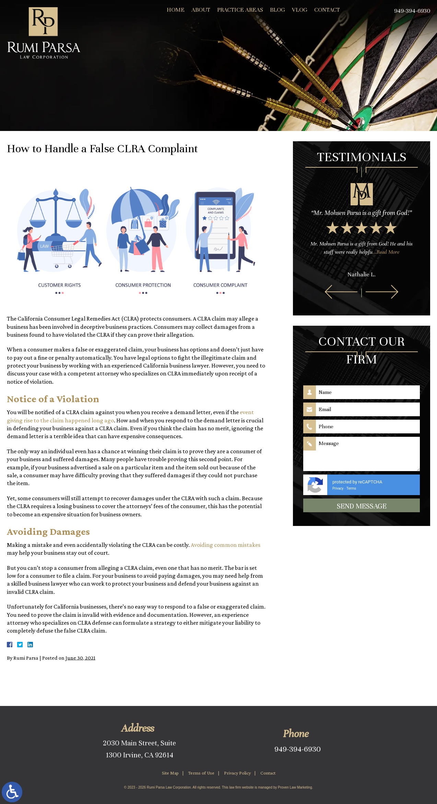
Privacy (337, 488)
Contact (327, 10)
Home (176, 10)
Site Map (170, 773)
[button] (341, 292)
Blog (277, 10)
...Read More (386, 252)
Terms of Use (201, 773)
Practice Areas (240, 10)
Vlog (299, 10)
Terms (351, 488)
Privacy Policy (237, 773)
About (200, 10)
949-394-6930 (297, 749)
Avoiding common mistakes (225, 544)
